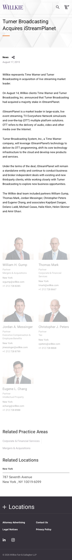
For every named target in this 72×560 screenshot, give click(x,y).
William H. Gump (15, 267)
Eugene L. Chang (15, 391)
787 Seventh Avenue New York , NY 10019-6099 (22, 481)
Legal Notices (10, 529)
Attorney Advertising (14, 522)
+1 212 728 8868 (47, 350)
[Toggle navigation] (66, 7)
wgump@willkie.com (13, 284)
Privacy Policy (43, 529)
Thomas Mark (49, 267)
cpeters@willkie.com (49, 346)
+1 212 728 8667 (47, 292)
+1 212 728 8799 (11, 354)
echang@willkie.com (13, 408)
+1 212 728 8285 (11, 288)
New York (8, 280)
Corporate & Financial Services (21, 443)
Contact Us (42, 522)
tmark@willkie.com (49, 287)
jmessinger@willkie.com (15, 350)
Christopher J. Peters (54, 329)
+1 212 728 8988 (11, 412)
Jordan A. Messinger (18, 329)
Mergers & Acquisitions (16, 450)
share (13, 57)
